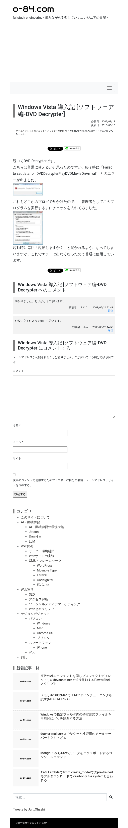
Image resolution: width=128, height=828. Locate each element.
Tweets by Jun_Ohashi (29, 809)
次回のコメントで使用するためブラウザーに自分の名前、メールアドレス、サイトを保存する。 (63, 482)
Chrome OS (45, 633)
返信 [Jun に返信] (110, 330)
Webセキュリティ (41, 609)
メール (18, 442)
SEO (32, 594)
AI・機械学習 (30, 522)
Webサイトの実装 (41, 556)
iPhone (42, 647)
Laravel (42, 575)
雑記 (24, 657)
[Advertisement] (64, 52)
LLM (32, 541)
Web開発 (27, 546)
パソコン (51, 131)
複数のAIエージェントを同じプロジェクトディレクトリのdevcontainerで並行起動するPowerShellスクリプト (76, 679)
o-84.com (33, 9)
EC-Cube (43, 585)
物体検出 (35, 537)
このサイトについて (35, 517)
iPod (32, 652)
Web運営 (27, 590)
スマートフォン (40, 643)
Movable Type (47, 570)
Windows (62, 131)
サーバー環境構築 (42, 551)
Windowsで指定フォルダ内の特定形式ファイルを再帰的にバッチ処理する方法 (76, 716)
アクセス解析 (38, 599)
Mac (40, 628)
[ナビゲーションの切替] (109, 88)
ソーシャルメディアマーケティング (54, 604)
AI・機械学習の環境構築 (46, 527)
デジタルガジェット (35, 131)
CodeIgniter (45, 580)
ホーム (19, 131)
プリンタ (43, 638)
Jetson (34, 532)
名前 (16, 425)
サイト (17, 458)
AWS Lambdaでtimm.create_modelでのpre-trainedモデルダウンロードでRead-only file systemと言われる (77, 776)
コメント (18, 371)
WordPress (45, 565)
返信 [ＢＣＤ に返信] (110, 310)
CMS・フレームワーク (45, 561)
